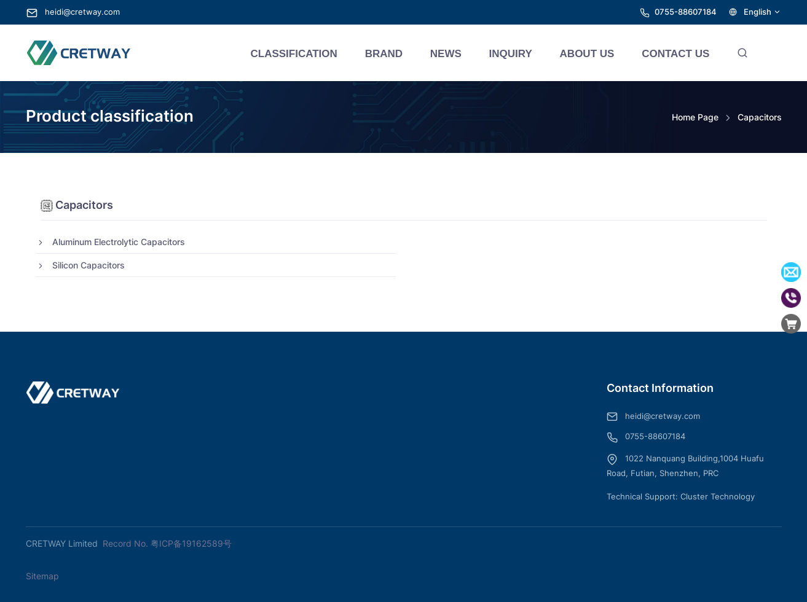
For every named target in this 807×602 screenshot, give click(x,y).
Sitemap (42, 576)
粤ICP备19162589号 (191, 543)
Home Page (695, 117)
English (755, 12)
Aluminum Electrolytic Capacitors (110, 242)
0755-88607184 (686, 12)
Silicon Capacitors (80, 265)
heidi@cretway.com (73, 12)
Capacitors (760, 117)
